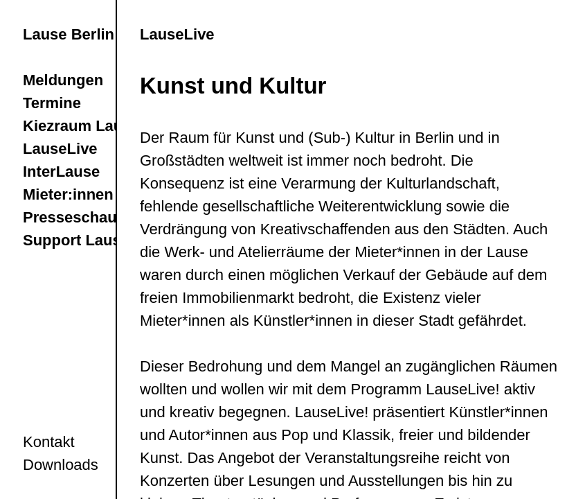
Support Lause (76, 240)
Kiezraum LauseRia (93, 125)
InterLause (61, 171)
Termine (52, 103)
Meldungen (63, 80)
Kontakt (49, 441)
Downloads (60, 464)
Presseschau (70, 217)
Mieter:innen (68, 194)
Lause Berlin (68, 34)
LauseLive (60, 148)
